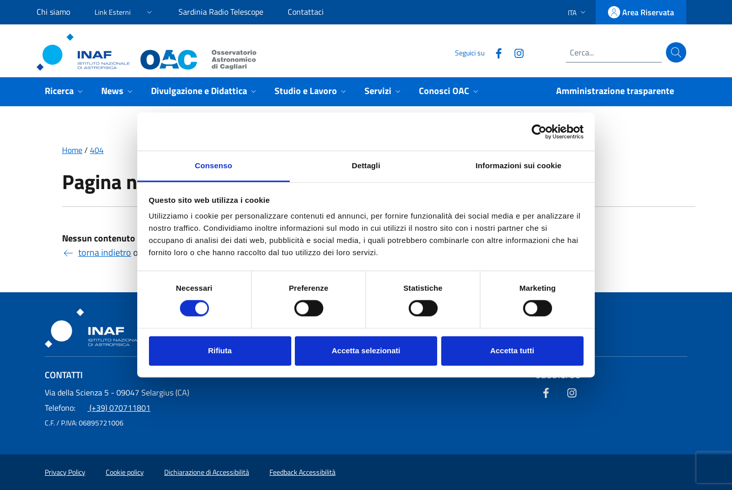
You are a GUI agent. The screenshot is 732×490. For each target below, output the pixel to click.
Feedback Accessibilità (302, 472)
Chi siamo (53, 12)
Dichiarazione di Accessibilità (206, 472)
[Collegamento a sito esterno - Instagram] (515, 52)
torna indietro (96, 252)
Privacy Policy (65, 472)
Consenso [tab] (213, 165)
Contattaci (306, 12)
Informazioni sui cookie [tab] (519, 165)
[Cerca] (676, 52)
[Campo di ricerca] (614, 52)
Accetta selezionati (365, 350)
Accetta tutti (512, 350)
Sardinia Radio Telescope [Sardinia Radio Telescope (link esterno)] (220, 12)
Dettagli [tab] (366, 165)
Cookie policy (125, 472)
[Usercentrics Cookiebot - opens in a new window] (539, 131)
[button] (124, 10)
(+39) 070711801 (97, 408)
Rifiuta (220, 350)
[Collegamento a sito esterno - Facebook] (494, 52)
